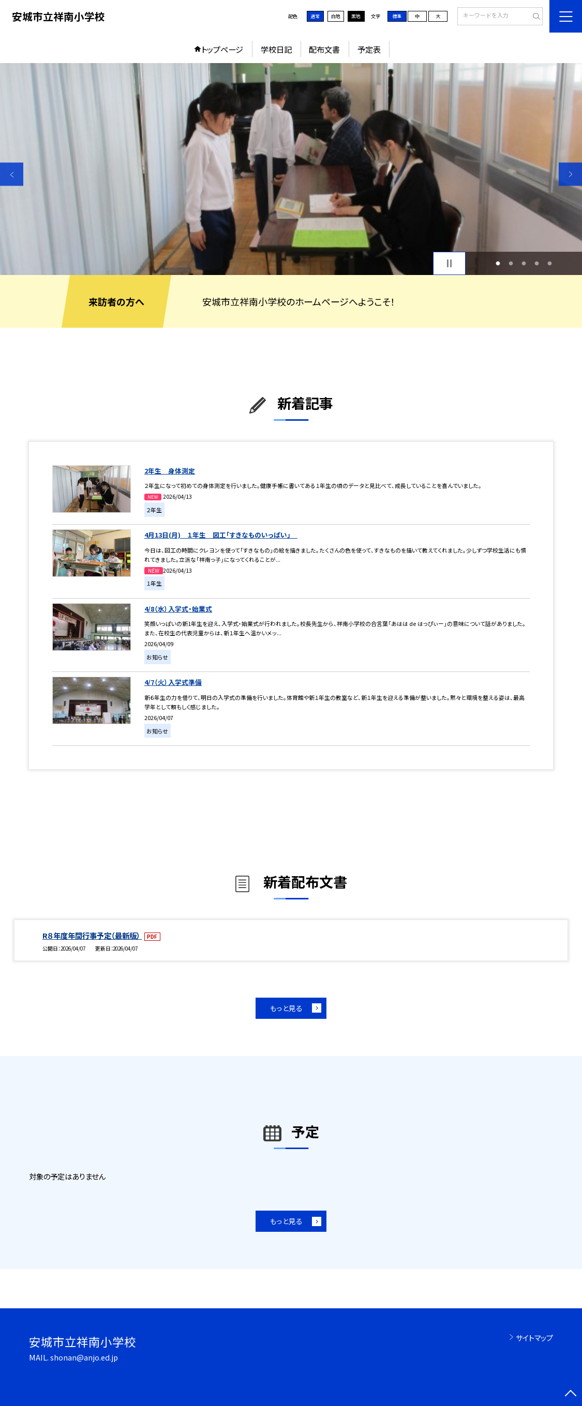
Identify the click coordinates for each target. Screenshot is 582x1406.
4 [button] (537, 263)
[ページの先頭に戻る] (570, 1394)
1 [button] (498, 263)
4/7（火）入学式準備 (173, 682)
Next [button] (570, 174)
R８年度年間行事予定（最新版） (92, 935)
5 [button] (550, 263)
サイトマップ (534, 1337)
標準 (396, 16)
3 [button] (524, 263)
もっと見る (286, 1008)
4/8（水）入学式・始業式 (178, 609)
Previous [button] (11, 174)
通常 (315, 16)
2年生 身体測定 (169, 471)
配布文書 (324, 49)
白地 (335, 16)
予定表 (369, 49)
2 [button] (511, 263)
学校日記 (276, 49)
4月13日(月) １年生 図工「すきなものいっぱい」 (220, 535)
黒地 (356, 16)
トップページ (222, 49)
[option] (291, 169)
